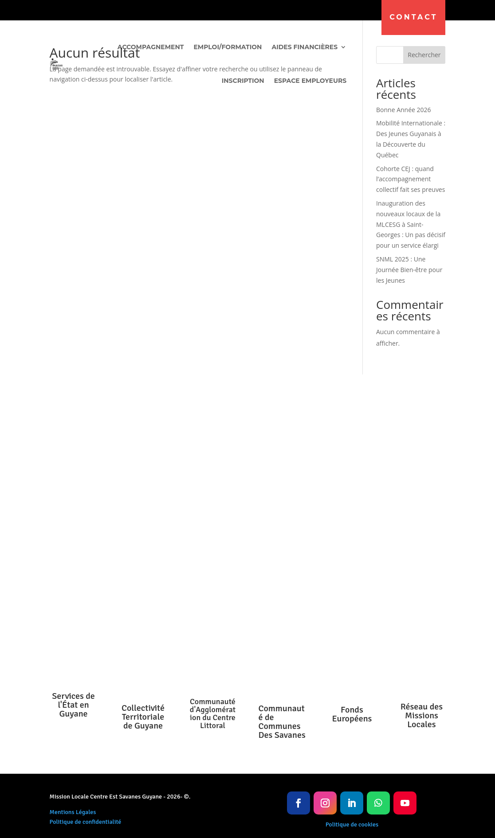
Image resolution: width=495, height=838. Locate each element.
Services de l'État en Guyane (73, 704)
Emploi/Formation (227, 47)
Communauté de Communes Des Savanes (282, 722)
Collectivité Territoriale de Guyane (143, 716)
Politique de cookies (352, 824)
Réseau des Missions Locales (422, 715)
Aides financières (304, 47)
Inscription (243, 81)
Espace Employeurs (310, 81)
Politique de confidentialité (86, 822)
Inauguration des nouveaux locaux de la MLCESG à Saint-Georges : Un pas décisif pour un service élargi (410, 224)
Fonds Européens (352, 714)
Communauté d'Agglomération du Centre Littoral (213, 713)
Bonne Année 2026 (403, 109)
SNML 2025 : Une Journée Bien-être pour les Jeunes (409, 270)
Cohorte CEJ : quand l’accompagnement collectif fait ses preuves (410, 179)
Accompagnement (151, 47)
